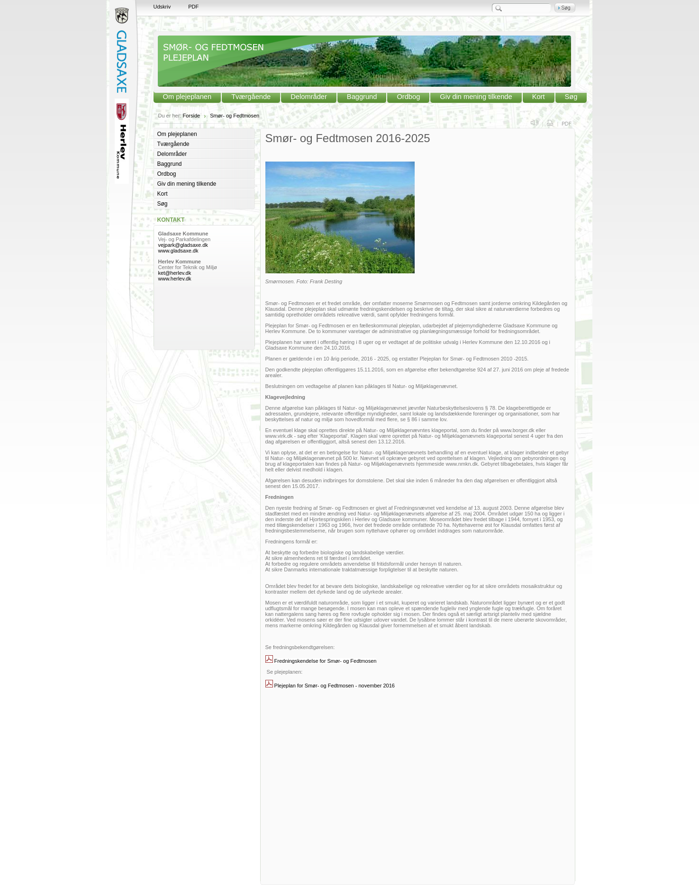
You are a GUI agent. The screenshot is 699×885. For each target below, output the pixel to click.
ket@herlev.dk (175, 273)
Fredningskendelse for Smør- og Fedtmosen (325, 661)
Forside (191, 115)
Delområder (308, 96)
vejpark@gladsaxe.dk (183, 245)
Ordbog (408, 96)
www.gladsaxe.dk (178, 250)
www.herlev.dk (174, 278)
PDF (193, 6)
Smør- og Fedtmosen (234, 115)
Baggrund (362, 96)
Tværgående (251, 96)
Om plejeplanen (187, 96)
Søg (571, 96)
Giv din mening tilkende (476, 96)
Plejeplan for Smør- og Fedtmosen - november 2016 (334, 685)
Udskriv (162, 6)
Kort (538, 96)
